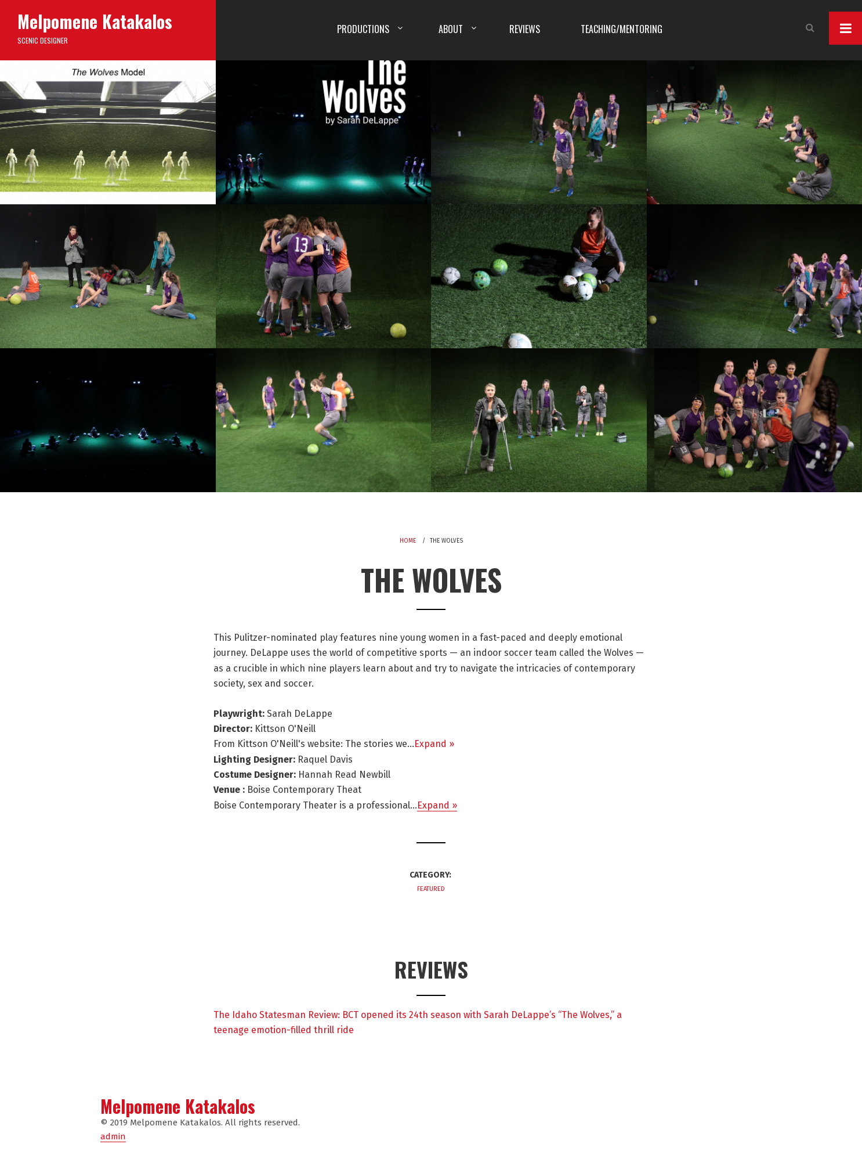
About (451, 29)
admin (113, 1136)
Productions (363, 29)
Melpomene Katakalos (94, 21)
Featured (431, 889)
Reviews (524, 29)
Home (408, 540)
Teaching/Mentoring (621, 29)
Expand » (434, 743)
